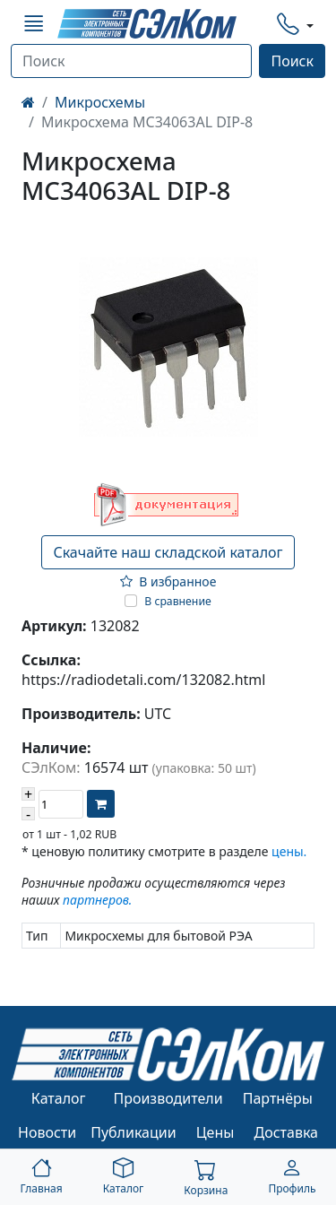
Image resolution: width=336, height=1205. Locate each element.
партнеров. (97, 899)
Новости (47, 1132)
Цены (215, 1132)
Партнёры (278, 1098)
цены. (288, 851)
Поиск (292, 61)
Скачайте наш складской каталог (167, 552)
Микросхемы (100, 102)
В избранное (168, 581)
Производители (167, 1098)
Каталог (58, 1098)
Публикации (133, 1132)
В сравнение (177, 601)
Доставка (286, 1132)
